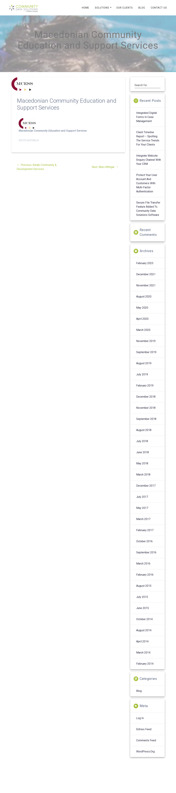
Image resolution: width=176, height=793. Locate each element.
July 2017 (142, 500)
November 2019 (145, 345)
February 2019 (144, 389)
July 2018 (142, 445)
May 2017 (142, 511)
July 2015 (142, 600)
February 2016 (144, 578)
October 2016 (144, 545)
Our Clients (124, 7)
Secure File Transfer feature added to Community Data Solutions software (148, 212)
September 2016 (146, 556)
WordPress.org (145, 755)
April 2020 (142, 322)
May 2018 (142, 467)
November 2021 (145, 289)
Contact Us (159, 7)
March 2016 (143, 567)
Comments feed (146, 744)
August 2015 (143, 589)
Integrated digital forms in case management (146, 121)
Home (85, 7)
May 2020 (142, 311)
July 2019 (142, 378)
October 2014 (144, 623)
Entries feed (143, 733)
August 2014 (143, 634)
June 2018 (142, 456)
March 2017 (143, 523)
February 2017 (144, 534)
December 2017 (145, 489)
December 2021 (145, 278)
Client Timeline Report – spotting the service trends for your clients (147, 142)
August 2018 (143, 434)
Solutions (102, 7)
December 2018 (145, 400)
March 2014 (143, 656)
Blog (141, 7)
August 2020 (143, 300)
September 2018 (146, 422)
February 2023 (144, 267)
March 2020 (143, 333)
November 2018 (145, 411)
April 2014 (142, 645)
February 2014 (144, 667)
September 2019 (146, 356)
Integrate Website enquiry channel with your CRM (148, 163)
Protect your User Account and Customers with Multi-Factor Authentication (146, 187)
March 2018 (143, 478)
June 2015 (142, 612)
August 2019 (143, 367)
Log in (140, 722)
